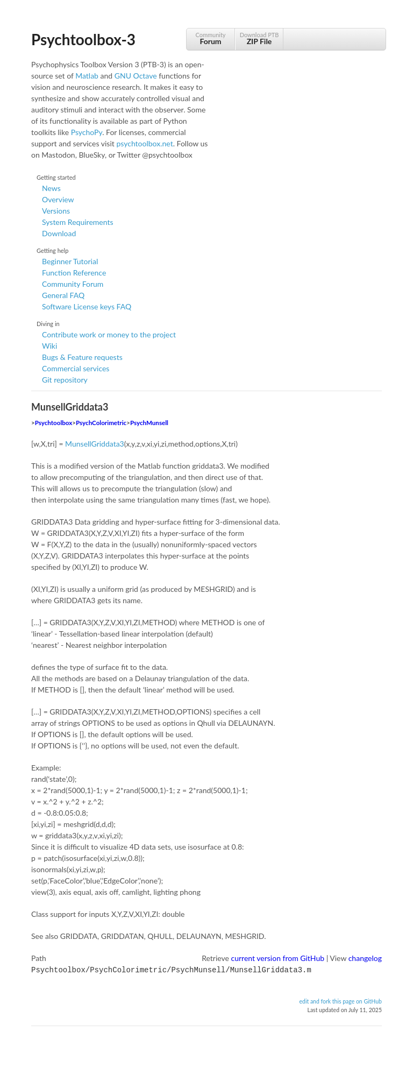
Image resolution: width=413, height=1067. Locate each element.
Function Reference (74, 272)
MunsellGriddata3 (94, 443)
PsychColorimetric (101, 422)
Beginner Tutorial (70, 261)
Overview (58, 199)
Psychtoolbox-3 (83, 39)
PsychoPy (87, 132)
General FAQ (63, 295)
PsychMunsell (149, 422)
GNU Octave (136, 75)
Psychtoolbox (54, 422)
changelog (365, 958)
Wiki (49, 345)
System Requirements (77, 222)
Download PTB (259, 38)
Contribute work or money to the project (109, 334)
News (51, 188)
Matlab (86, 75)
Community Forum (72, 283)
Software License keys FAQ (86, 306)
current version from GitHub (278, 958)
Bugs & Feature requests (82, 357)
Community (210, 38)
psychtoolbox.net (144, 143)
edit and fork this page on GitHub (340, 1000)
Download (59, 233)
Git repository (65, 379)
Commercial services (75, 368)
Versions (56, 210)
